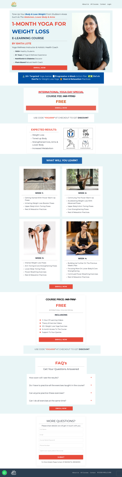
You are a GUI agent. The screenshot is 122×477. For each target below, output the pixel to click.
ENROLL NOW (40, 68)
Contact (103, 4)
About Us (85, 4)
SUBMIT (61, 457)
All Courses (94, 4)
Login (109, 4)
